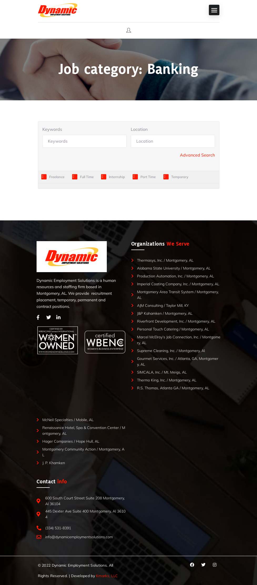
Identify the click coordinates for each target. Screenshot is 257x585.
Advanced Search (197, 155)
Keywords (52, 129)
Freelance (56, 177)
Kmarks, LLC (107, 575)
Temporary (179, 177)
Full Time (87, 177)
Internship (117, 177)
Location (139, 129)
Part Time (148, 177)
